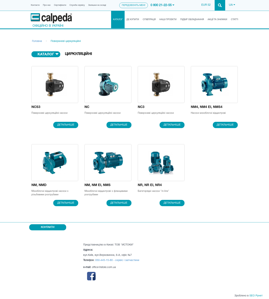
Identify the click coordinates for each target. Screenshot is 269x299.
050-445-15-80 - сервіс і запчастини (117, 260)
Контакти (35, 5)
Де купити (132, 19)
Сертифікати (60, 5)
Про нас (47, 5)
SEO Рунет (256, 296)
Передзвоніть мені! (133, 5)
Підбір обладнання (192, 19)
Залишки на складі (97, 5)
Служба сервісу (77, 5)
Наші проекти (168, 19)
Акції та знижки (217, 19)
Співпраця (149, 19)
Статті (234, 19)
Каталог (118, 19)
